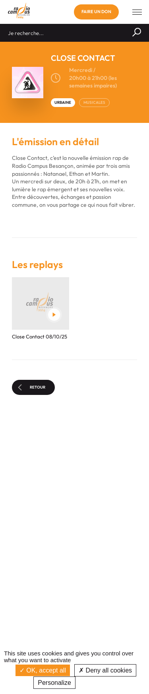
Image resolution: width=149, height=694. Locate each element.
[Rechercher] (136, 33)
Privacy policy (97, 682)
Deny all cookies (105, 670)
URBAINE (62, 102)
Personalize (54, 682)
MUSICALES (94, 102)
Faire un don (96, 11)
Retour (31, 387)
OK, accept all (42, 670)
